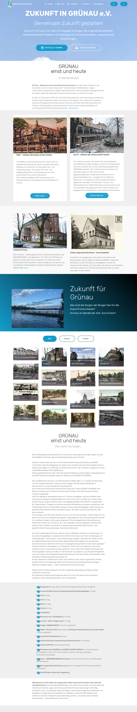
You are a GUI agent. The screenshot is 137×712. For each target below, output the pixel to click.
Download (97, 4)
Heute (67, 339)
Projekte (71, 4)
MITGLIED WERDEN (85, 48)
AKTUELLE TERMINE (51, 48)
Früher (86, 339)
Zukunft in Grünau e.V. (22, 4)
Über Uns (59, 4)
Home (49, 4)
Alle (49, 339)
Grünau (85, 4)
